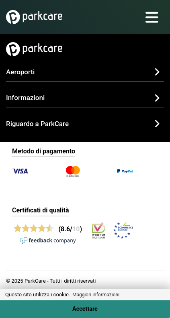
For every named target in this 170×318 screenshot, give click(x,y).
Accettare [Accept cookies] (85, 309)
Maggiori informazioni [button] (95, 295)
